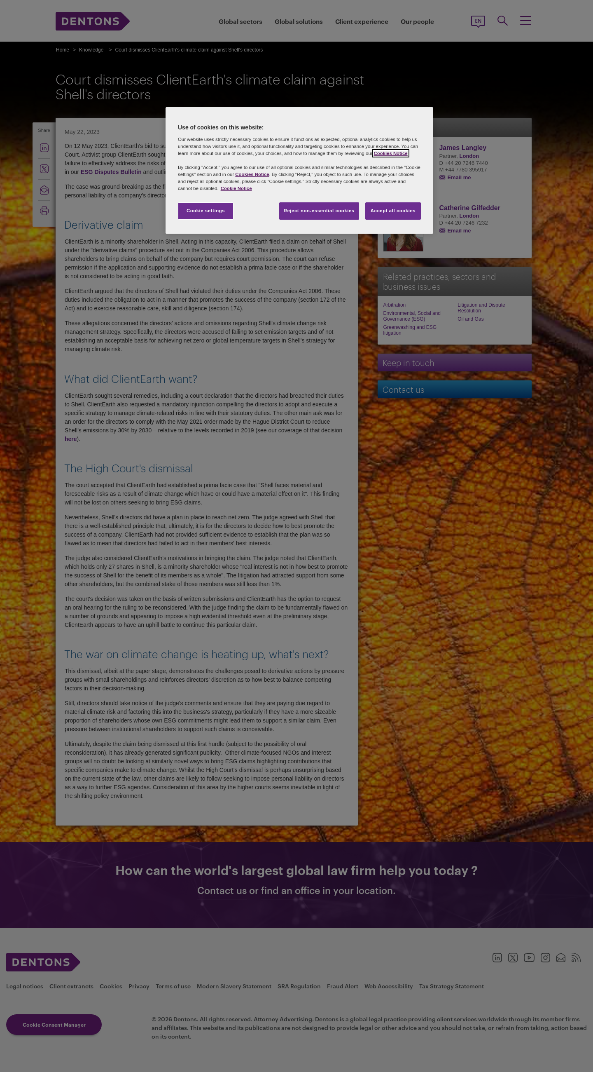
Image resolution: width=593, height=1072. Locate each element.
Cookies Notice (390, 153)
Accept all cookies (393, 210)
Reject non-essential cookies (319, 210)
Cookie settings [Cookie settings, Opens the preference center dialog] (206, 210)
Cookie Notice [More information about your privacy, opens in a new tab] (236, 188)
